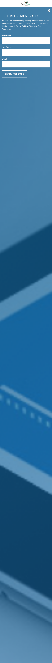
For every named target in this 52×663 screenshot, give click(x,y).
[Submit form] (14, 74)
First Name (6, 35)
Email (4, 59)
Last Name (6, 47)
